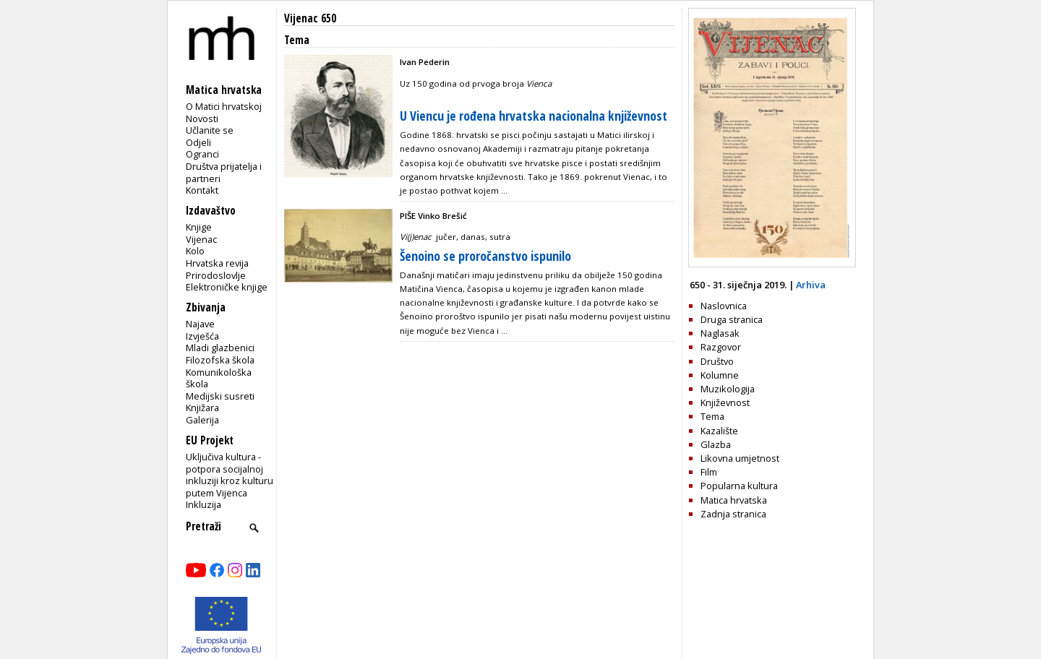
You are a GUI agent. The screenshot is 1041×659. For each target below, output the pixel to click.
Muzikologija (728, 388)
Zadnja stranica (733, 513)
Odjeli (198, 142)
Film (709, 471)
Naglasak (720, 333)
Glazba (716, 444)
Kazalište (719, 430)
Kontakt (202, 190)
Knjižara (202, 407)
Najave (200, 323)
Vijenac (201, 239)
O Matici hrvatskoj (224, 106)
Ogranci (202, 153)
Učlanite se (210, 130)
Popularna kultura (739, 485)
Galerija (202, 419)
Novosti (202, 118)
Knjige (199, 226)
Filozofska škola (220, 359)
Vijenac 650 (310, 18)
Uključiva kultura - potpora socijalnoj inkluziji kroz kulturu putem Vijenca (229, 474)
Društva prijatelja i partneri (224, 172)
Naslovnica (724, 305)
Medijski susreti (220, 395)
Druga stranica (732, 319)
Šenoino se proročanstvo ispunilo (485, 255)
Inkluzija (203, 504)
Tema (712, 416)
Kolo (195, 250)
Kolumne (720, 375)
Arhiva (811, 284)
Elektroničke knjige (226, 286)
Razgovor (721, 346)
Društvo (717, 361)
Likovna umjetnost (740, 458)
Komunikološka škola (219, 378)
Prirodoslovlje (216, 275)
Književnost (725, 402)
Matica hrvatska (734, 500)
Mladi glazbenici (220, 347)
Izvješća (202, 336)
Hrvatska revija (217, 263)
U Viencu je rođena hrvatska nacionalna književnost (533, 115)
